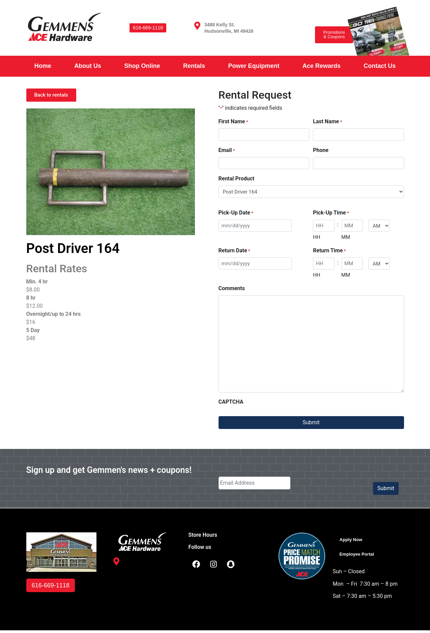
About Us (87, 65)
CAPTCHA (231, 402)
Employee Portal (361, 555)
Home (42, 65)
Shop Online (142, 65)
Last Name (327, 121)
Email (227, 150)
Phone (320, 150)
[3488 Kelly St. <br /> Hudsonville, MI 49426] (197, 26)
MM (345, 237)
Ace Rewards (322, 65)
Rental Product (237, 178)
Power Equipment (253, 65)
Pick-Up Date (236, 213)
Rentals (194, 65)
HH (316, 237)
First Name (233, 121)
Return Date (234, 250)
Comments (232, 288)
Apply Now (354, 540)
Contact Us (380, 65)
